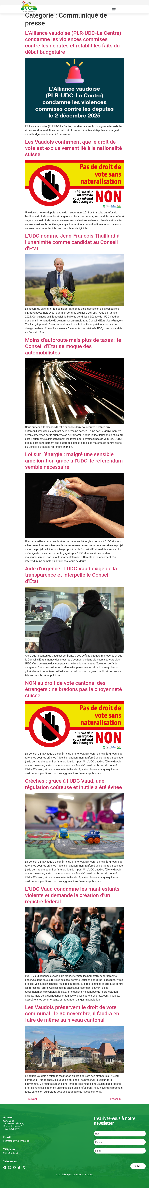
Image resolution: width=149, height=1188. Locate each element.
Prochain (117, 1098)
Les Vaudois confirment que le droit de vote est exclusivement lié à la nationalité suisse (73, 148)
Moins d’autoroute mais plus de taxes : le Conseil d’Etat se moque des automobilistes (73, 346)
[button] (114, 9)
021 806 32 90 (10, 1152)
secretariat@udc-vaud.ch (16, 1140)
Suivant (31, 1098)
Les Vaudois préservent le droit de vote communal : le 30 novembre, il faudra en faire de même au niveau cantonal (72, 1013)
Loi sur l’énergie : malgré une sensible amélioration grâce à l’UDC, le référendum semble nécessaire (74, 460)
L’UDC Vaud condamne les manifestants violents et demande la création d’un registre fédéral (72, 895)
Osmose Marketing (83, 1174)
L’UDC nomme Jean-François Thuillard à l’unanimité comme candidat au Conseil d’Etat (72, 242)
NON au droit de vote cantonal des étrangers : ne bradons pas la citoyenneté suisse (73, 689)
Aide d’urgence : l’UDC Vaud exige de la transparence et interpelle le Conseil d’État (71, 574)
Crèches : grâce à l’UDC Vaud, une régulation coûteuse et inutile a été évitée (73, 784)
